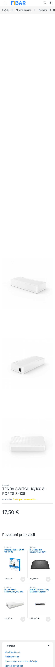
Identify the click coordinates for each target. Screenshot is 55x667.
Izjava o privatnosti (14, 666)
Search (45, 3)
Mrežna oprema (23, 10)
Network (43, 10)
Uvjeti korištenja (12, 652)
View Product (22, 579)
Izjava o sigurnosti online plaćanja (21, 661)
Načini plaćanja (12, 656)
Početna (6, 10)
